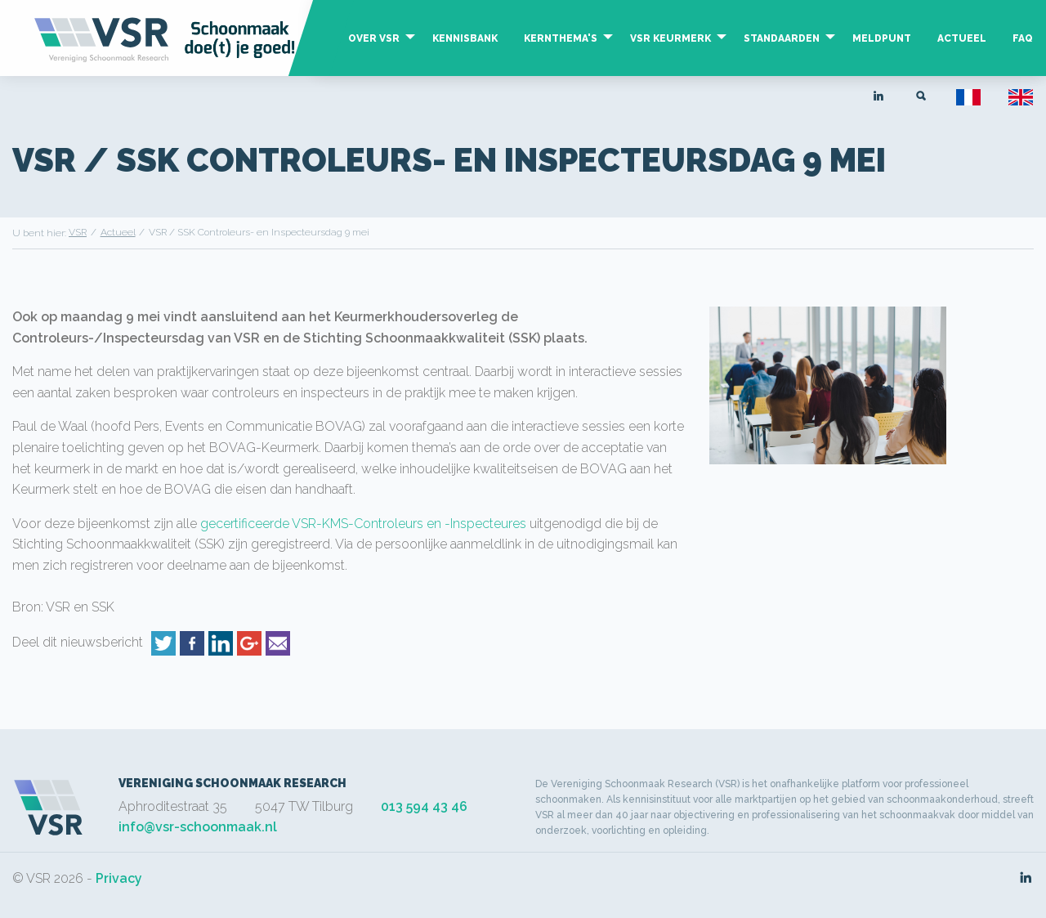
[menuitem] (377, 55)
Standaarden (782, 39)
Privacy (119, 878)
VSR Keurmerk (670, 39)
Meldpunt (881, 39)
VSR (78, 232)
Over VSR (374, 39)
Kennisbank (465, 39)
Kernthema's (560, 39)
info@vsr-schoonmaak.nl (197, 827)
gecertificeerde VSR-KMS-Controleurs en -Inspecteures (363, 523)
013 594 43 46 (424, 806)
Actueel (961, 39)
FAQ (1022, 39)
